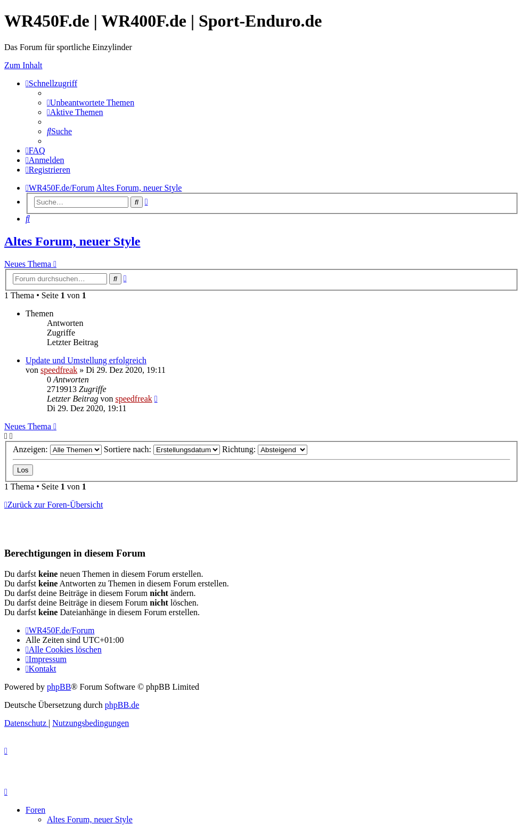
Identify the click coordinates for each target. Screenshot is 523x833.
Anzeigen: (57, 449)
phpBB (59, 686)
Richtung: (264, 449)
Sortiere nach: (162, 449)
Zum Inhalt (23, 65)
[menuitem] (90, 102)
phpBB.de (122, 704)
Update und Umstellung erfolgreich (86, 360)
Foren (35, 809)
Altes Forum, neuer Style (72, 241)
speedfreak (58, 369)
